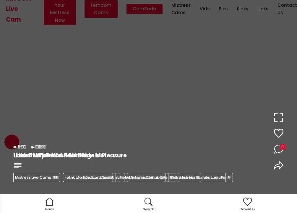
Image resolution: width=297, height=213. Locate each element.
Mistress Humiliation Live (205, 177)
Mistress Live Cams (37, 177)
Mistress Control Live (151, 177)
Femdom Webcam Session (94, 177)
